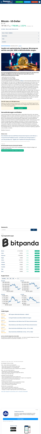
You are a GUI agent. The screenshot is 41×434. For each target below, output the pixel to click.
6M (13, 278)
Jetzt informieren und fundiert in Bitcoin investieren (12, 150)
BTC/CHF (22, 280)
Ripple (2, 257)
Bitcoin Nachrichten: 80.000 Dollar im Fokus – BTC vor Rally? (21, 328)
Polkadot (3, 264)
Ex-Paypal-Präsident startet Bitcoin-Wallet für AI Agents (20, 317)
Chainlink (3, 266)
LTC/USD (22, 294)
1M (7, 278)
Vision (2, 253)
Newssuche (4, 227)
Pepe (2, 269)
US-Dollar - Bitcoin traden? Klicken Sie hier (9, 29)
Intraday (4, 278)
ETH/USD (3, 294)
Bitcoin (22, 80)
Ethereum (3, 255)
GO (33, 229)
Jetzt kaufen (20, 108)
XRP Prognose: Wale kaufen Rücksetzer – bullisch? (19, 314)
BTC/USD (3, 280)
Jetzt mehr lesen (24, 338)
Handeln (37, 251)
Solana (2, 260)
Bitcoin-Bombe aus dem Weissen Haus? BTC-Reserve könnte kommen (23, 321)
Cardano (3, 262)
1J (15, 278)
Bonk (2, 271)
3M (10, 278)
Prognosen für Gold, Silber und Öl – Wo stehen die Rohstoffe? (12, 361)
